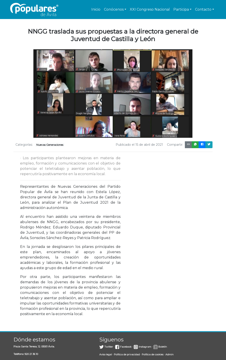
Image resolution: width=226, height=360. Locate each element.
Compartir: (175, 145)
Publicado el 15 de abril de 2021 (139, 145)
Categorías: (24, 145)
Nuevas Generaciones (49, 144)
